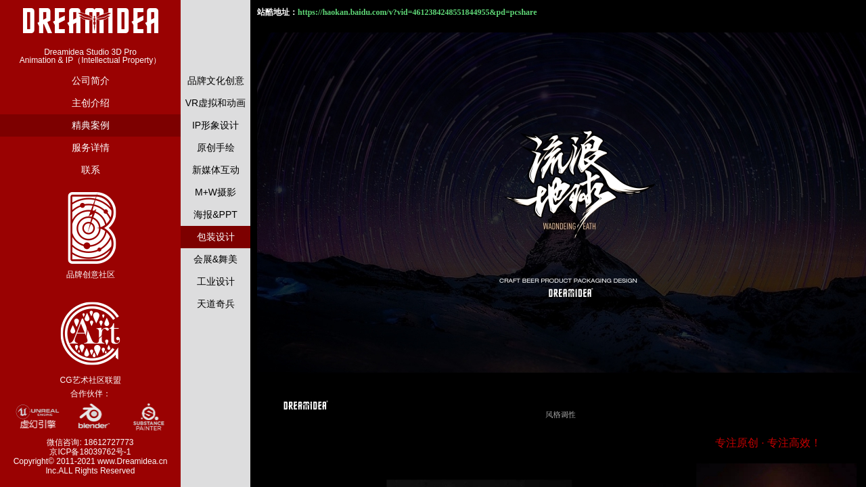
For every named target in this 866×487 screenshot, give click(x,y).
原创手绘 (216, 147)
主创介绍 (91, 102)
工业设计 (216, 281)
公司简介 (91, 80)
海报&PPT (215, 214)
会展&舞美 (215, 259)
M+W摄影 (215, 192)
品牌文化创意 (215, 80)
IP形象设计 (215, 125)
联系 (90, 169)
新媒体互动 (216, 169)
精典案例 (91, 125)
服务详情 (91, 147)
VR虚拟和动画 (215, 102)
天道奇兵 (216, 303)
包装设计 (216, 236)
